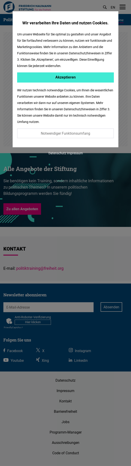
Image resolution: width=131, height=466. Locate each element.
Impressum (75, 153)
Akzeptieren (65, 77)
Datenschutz (57, 153)
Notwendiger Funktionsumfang (65, 133)
